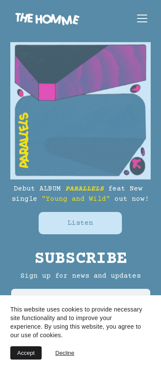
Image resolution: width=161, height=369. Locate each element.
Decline (64, 353)
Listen (80, 223)
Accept (26, 353)
